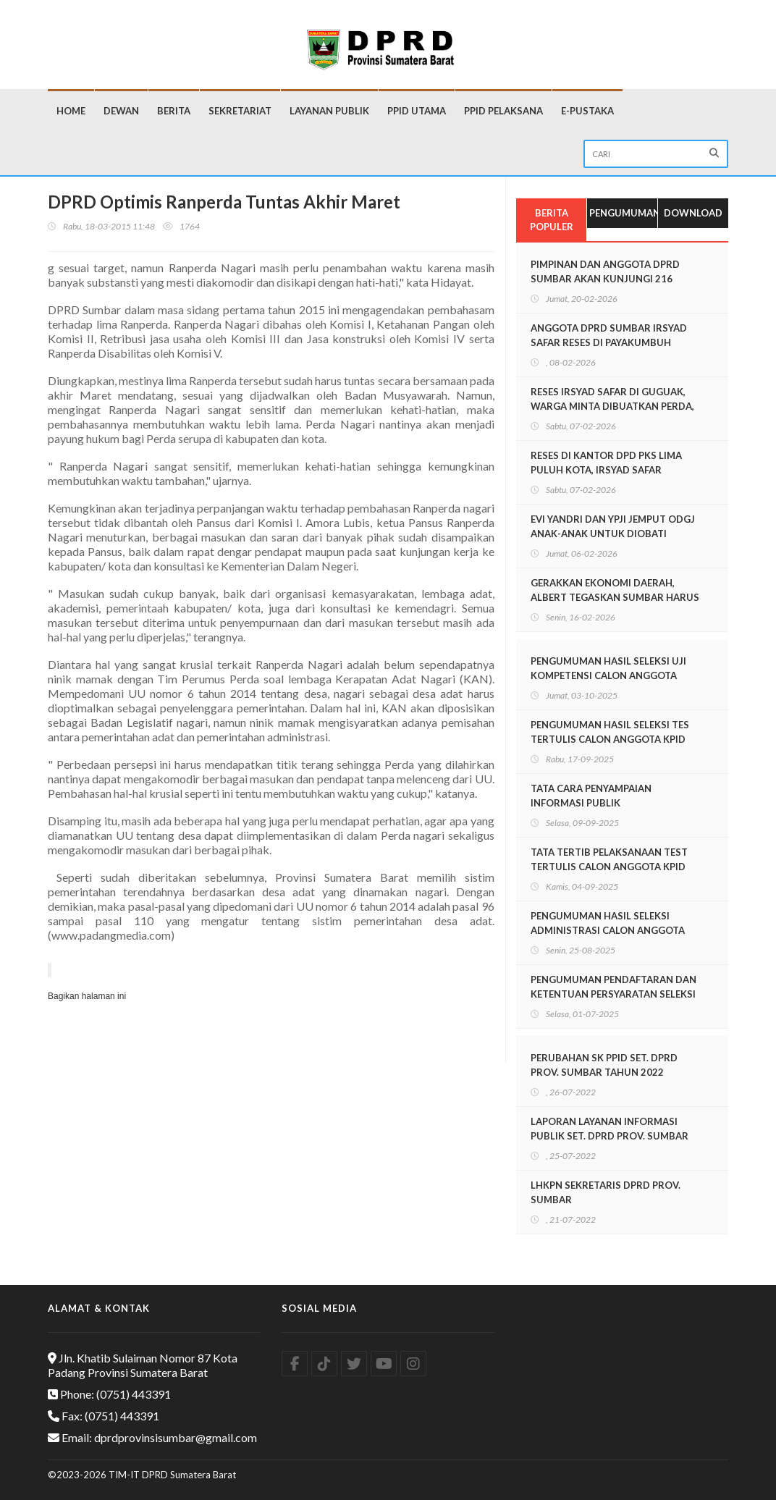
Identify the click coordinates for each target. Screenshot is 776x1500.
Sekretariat (239, 111)
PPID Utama (416, 111)
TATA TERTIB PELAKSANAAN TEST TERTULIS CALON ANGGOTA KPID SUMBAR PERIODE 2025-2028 (609, 866)
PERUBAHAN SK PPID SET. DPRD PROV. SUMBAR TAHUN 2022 (604, 1065)
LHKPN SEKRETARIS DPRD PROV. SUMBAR (605, 1192)
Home (70, 111)
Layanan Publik (329, 111)
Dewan (121, 111)
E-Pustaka (587, 111)
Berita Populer (551, 219)
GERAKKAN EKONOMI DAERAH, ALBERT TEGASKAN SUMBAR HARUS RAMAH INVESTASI (615, 597)
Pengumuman (623, 213)
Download (693, 213)
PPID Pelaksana (503, 111)
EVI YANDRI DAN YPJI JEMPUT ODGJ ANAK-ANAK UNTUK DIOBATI (613, 526)
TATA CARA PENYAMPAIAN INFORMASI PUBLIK (591, 796)
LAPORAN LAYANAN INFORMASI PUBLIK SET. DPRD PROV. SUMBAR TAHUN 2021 (609, 1136)
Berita (173, 111)
